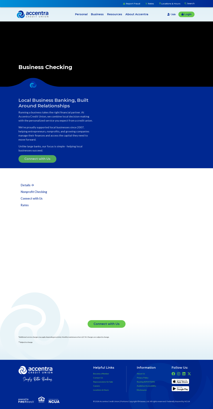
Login (188, 14)
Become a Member (101, 373)
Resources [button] (114, 14)
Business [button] (97, 14)
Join (173, 14)
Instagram (178, 373)
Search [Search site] (191, 3)
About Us (141, 373)
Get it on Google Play (180, 389)
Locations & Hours (170, 3)
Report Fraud (133, 3)
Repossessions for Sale (103, 382)
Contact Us (98, 378)
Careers (96, 386)
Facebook (173, 373)
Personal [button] (81, 14)
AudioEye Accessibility (146, 386)
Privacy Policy (142, 378)
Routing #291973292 (146, 382)
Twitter (189, 373)
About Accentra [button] (136, 14)
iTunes (180, 382)
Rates (151, 3)
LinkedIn (183, 373)
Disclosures (142, 390)
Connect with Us (107, 324)
